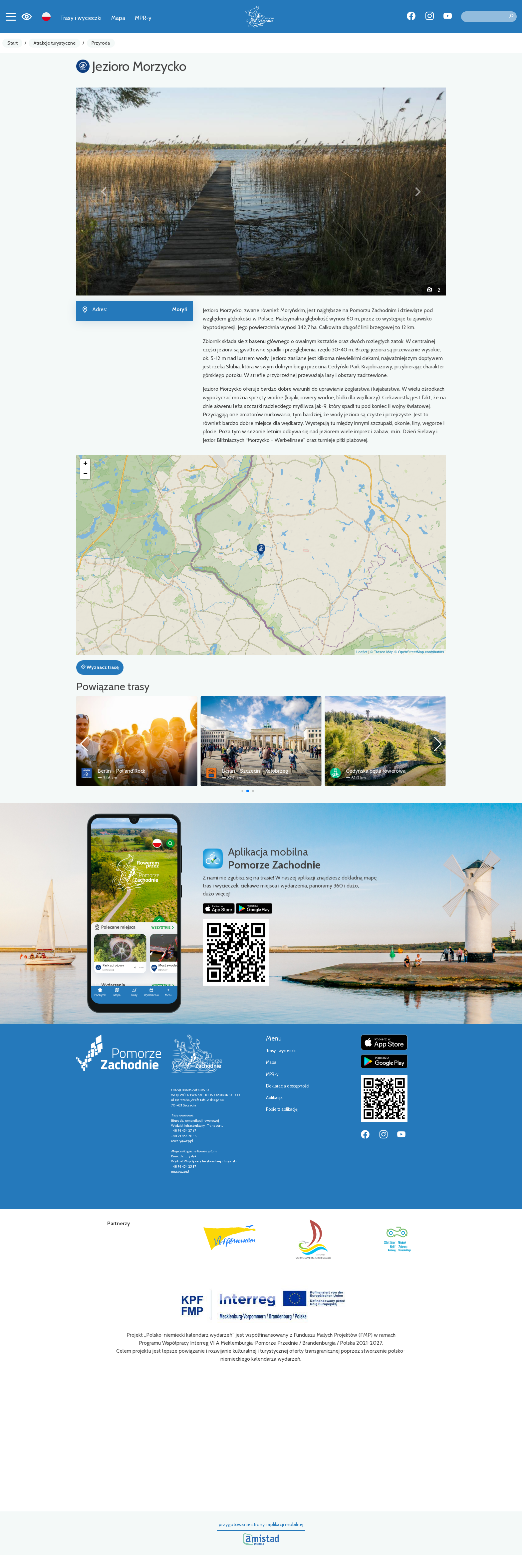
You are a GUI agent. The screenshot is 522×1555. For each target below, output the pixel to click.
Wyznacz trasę (100, 667)
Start (12, 43)
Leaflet (361, 652)
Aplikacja (274, 1097)
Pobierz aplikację (282, 1109)
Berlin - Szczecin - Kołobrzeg (379, 771)
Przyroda (101, 43)
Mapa (118, 17)
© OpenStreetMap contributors (419, 652)
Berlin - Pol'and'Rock (245, 771)
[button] (104, 191)
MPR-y (143, 17)
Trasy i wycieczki (81, 17)
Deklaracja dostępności (287, 1085)
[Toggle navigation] (10, 17)
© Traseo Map (381, 652)
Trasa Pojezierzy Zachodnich (130, 771)
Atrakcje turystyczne (55, 43)
